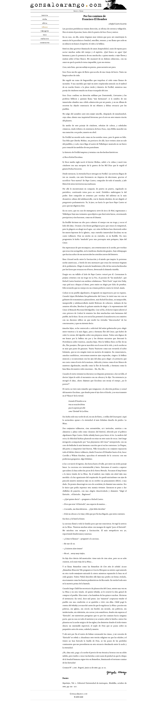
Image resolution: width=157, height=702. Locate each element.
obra (44, 23)
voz (45, 35)
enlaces (45, 38)
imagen (45, 31)
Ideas (81, 11)
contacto (45, 42)
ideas (45, 27)
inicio (45, 15)
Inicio (76, 11)
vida (45, 19)
